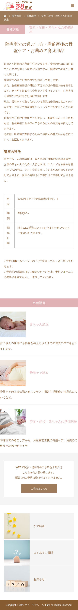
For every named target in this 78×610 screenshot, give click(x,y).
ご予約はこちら (39, 488)
